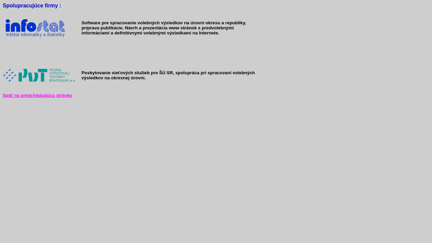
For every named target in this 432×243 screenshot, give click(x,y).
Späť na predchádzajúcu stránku (37, 95)
